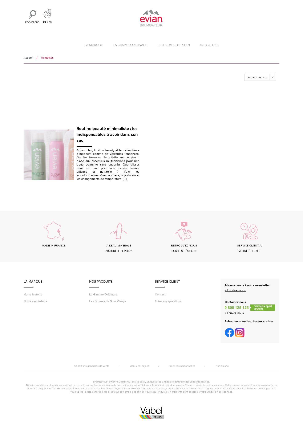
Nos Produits (101, 283)
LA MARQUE (33, 283)
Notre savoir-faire (35, 301)
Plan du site (222, 366)
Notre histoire (33, 294)
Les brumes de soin (173, 45)
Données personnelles (182, 366)
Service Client (167, 283)
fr (44, 22)
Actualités (209, 45)
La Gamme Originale (130, 45)
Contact (160, 294)
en (50, 22)
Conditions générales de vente (91, 366)
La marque (94, 45)
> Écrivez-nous (234, 313)
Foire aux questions (168, 301)
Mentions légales (139, 366)
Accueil (28, 58)
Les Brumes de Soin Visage (107, 301)
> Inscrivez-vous (235, 290)
